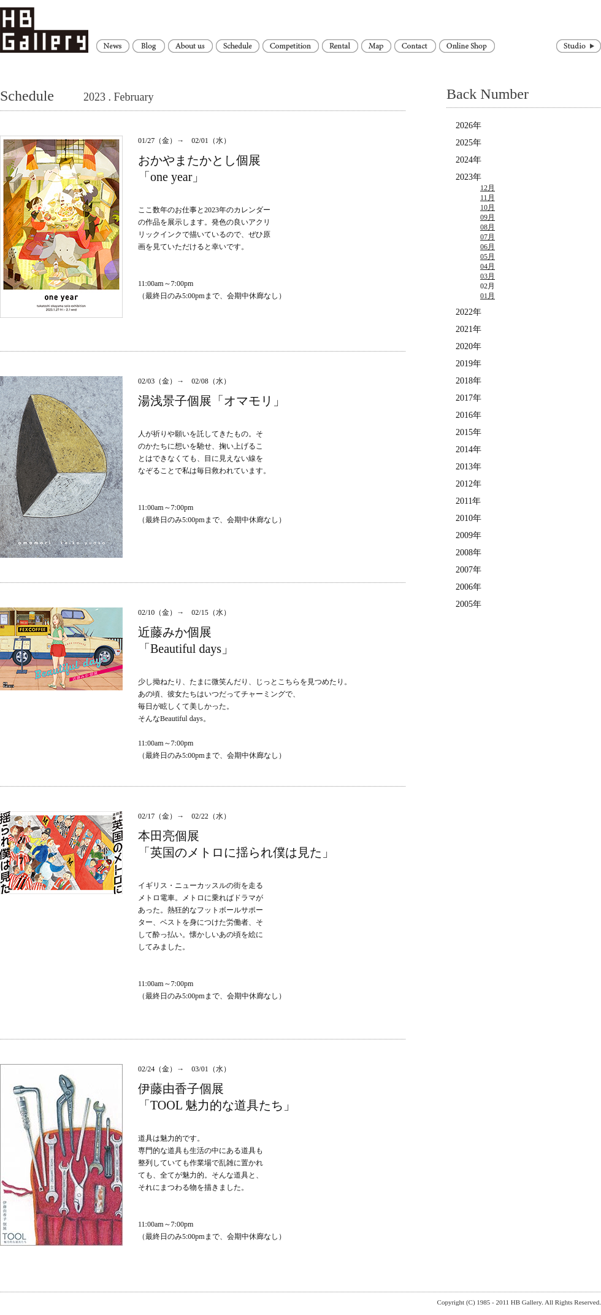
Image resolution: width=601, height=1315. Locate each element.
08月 (487, 227)
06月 (487, 246)
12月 (487, 187)
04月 (487, 266)
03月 (487, 276)
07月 (487, 237)
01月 (487, 295)
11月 (487, 197)
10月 (487, 207)
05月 (487, 256)
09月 (487, 217)
